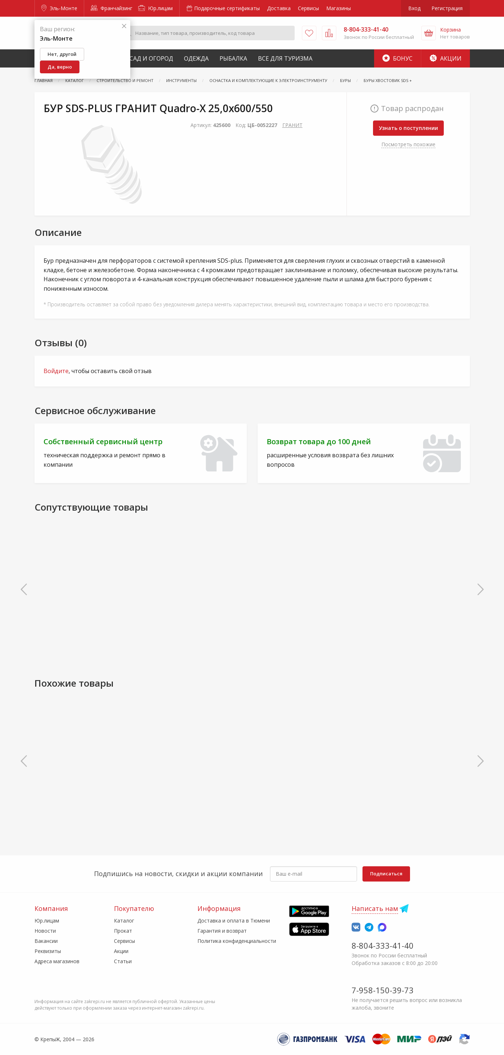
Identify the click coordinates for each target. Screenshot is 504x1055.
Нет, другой (62, 54)
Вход (414, 8)
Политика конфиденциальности (236, 940)
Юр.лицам (155, 8)
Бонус (397, 58)
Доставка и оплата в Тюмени (233, 920)
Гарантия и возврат (222, 930)
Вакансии (46, 940)
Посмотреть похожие (408, 144)
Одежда (196, 58)
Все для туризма (285, 58)
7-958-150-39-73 (383, 990)
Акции (446, 58)
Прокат (123, 930)
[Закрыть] (124, 26)
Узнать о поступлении (408, 127)
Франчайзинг (111, 8)
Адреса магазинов (56, 961)
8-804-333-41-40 (383, 945)
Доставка (279, 8)
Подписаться (386, 873)
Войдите (56, 371)
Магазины (338, 8)
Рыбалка (233, 58)
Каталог (124, 920)
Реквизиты (47, 951)
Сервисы (308, 8)
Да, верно (60, 67)
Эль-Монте (59, 8)
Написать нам (375, 908)
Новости (45, 930)
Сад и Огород (151, 58)
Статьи (123, 961)
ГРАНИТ (292, 125)
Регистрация (447, 8)
